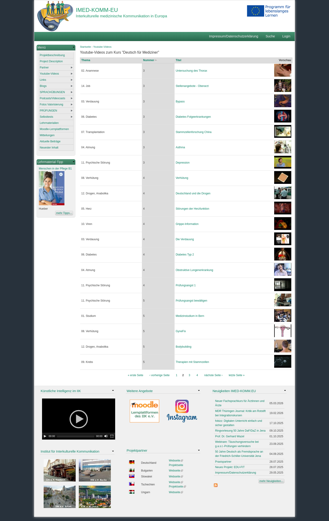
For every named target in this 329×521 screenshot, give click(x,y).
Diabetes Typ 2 (185, 254)
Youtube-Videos (102, 46)
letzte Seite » (236, 375)
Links (43, 79)
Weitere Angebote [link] (140, 391)
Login (286, 36)
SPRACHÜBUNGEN (52, 92)
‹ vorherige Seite (159, 375)
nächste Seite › (213, 375)
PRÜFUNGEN (48, 110)
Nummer (150, 60)
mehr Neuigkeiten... (271, 481)
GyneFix (181, 331)
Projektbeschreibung (52, 55)
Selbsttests (46, 116)
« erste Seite (135, 375)
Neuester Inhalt (49, 147)
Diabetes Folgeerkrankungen (193, 116)
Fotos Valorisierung (51, 104)
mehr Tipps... (64, 213)
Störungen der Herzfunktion (192, 208)
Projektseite (176, 465)
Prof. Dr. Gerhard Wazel (229, 436)
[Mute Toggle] (106, 436)
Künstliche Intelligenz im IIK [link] (61, 391)
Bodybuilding (183, 346)
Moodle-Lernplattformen (54, 129)
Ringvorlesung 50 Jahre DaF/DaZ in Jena (240, 430)
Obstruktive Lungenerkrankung (194, 270)
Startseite (85, 46)
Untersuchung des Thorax (191, 70)
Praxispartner (223, 461)
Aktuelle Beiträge (50, 141)
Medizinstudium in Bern (190, 316)
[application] (78, 419)
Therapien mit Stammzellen (192, 362)
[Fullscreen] (112, 436)
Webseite (176, 460)
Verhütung (182, 178)
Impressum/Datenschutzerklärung (233, 36)
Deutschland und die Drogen (193, 193)
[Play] (45, 436)
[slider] (75, 436)
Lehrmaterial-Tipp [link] (50, 162)
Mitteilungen (47, 135)
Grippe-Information (187, 224)
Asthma (180, 147)
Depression (183, 162)
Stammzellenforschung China (194, 132)
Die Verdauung (185, 239)
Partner (44, 67)
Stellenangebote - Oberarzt (192, 86)
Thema (85, 60)
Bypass (180, 101)
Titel (178, 60)
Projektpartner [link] (137, 450)
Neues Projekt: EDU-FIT (229, 467)
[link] (55, 47)
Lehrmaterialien (49, 123)
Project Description (51, 61)
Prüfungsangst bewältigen (191, 300)
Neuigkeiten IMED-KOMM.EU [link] (234, 391)
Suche (270, 36)
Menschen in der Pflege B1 (55, 168)
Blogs (43, 86)
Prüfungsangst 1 (186, 285)
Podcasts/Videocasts (52, 98)
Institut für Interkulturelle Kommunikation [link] (70, 451)
